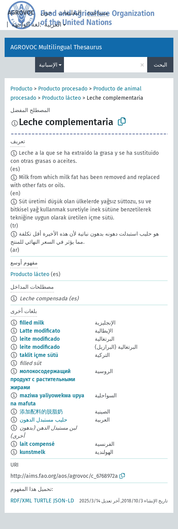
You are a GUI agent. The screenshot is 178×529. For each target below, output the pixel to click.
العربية (52, 24)
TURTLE (42, 500)
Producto (21, 88)
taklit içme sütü (39, 355)
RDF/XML (21, 500)
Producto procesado (62, 88)
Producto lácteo (61, 98)
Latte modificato (40, 331)
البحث (160, 65)
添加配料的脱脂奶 (41, 411)
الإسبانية (48, 65)
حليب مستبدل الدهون (43, 420)
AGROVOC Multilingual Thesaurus (56, 47)
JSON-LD (63, 500)
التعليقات (69, 12)
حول (46, 12)
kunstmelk (32, 452)
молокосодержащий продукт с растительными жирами (42, 379)
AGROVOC (21, 12)
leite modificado (40, 339)
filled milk (32, 323)
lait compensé (37, 444)
